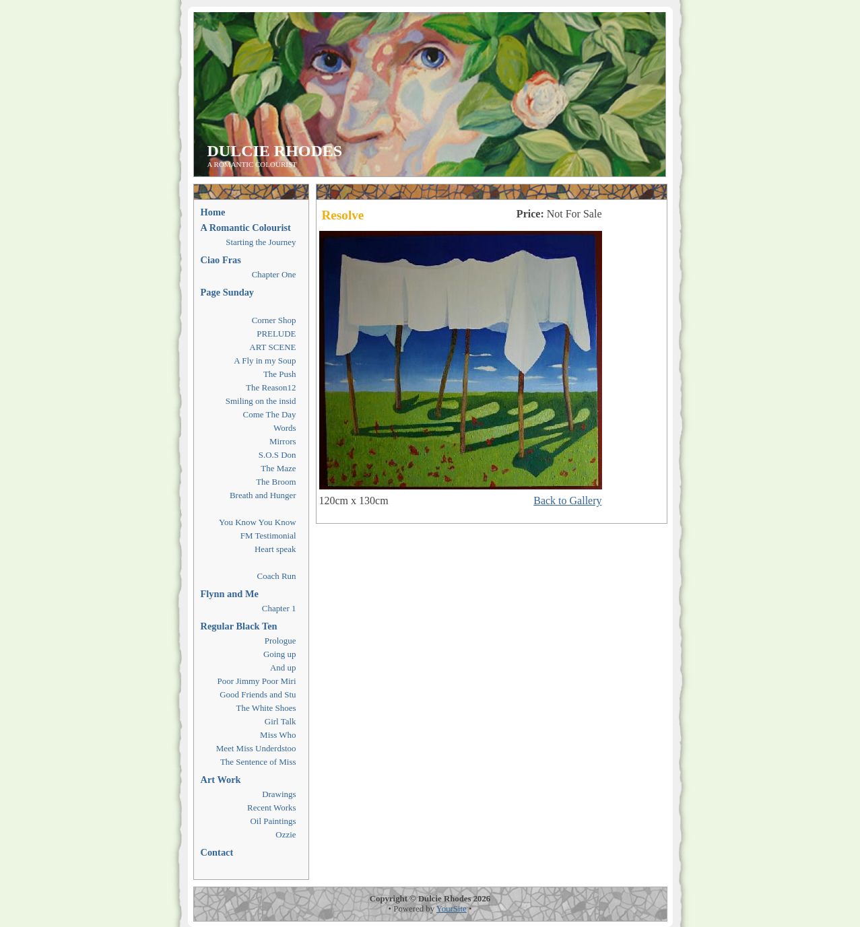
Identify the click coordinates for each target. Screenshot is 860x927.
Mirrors (282, 441)
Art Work (221, 779)
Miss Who (278, 735)
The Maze (278, 468)
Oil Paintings (273, 821)
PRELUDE (276, 334)
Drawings (279, 794)
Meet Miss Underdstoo (256, 748)
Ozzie (285, 834)
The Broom (276, 482)
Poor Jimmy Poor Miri (257, 681)
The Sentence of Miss (258, 762)
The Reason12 (271, 387)
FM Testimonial (268, 535)
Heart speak (275, 549)
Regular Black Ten (239, 626)
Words (284, 428)
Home (213, 212)
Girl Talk (280, 721)
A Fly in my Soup (265, 360)
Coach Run (276, 576)
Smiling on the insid (261, 401)
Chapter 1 (279, 608)
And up (283, 667)
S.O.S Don (277, 455)
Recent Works (271, 807)
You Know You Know (257, 522)
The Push (279, 374)
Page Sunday (228, 292)
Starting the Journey (261, 242)
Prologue (280, 641)
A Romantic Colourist (246, 227)
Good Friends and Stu (258, 694)
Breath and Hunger (263, 495)
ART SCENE (272, 347)
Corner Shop (274, 320)
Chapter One (274, 274)
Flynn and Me (230, 593)
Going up (279, 654)
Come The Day (269, 414)
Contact (217, 852)
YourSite (451, 909)
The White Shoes (266, 708)
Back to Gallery (567, 500)
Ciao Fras (221, 259)
